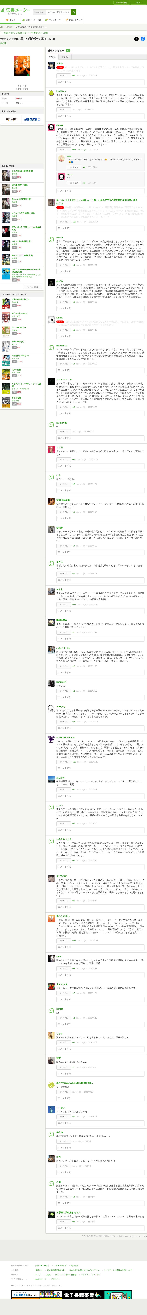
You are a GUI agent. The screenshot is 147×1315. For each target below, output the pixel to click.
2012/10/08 (92, 789)
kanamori (61, 682)
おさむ (59, 589)
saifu (58, 956)
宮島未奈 (15, 302)
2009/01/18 (92, 1018)
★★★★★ (61, 984)
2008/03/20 (88, 1092)
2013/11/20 (92, 666)
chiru (69, 156)
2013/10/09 (92, 691)
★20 (74, 460)
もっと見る (32, 287)
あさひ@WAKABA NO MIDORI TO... (74, 1083)
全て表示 (51, 57)
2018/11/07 (92, 265)
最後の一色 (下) (18, 342)
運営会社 (38, 1270)
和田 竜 (14, 344)
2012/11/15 (93, 762)
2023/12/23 (92, 75)
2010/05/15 (93, 941)
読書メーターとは (42, 1265)
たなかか (60, 777)
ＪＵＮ (59, 447)
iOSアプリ (55, 1279)
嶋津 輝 (14, 330)
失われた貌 (16, 370)
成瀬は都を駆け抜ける (20, 299)
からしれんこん (64, 839)
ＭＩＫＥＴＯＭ (64, 379)
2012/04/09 (92, 823)
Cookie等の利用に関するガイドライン (84, 1270)
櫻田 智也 (16, 372)
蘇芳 (58, 1058)
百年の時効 (16, 398)
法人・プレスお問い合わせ (65, 1275)
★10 (74, 722)
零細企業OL (62, 620)
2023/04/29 (88, 109)
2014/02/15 (93, 604)
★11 (74, 941)
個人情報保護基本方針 (56, 1270)
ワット (59, 1033)
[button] (73, 12)
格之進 (59, 1132)
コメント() (80, 75)
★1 (73, 265)
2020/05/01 (93, 150)
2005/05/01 (92, 1117)
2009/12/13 (92, 968)
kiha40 (59, 317)
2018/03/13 (92, 330)
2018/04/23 (92, 302)
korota (59, 1009)
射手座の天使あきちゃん (68, 1212)
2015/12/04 (92, 484)
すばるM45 (61, 876)
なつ (58, 1157)
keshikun (61, 91)
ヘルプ (38, 1275)
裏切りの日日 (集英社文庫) (22, 255)
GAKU (59, 125)
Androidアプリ (41, 1279)
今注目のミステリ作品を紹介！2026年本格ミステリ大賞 (25, 33)
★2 (73, 302)
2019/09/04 (93, 222)
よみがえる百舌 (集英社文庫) (23, 213)
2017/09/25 (92, 364)
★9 (73, 407)
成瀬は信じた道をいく (20, 356)
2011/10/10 (92, 860)
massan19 (61, 345)
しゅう (59, 805)
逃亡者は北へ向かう (20, 313)
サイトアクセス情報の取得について (118, 1270)
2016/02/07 (93, 459)
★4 (83, 167)
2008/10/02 (92, 1042)
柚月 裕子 (16, 316)
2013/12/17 (92, 632)
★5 (73, 632)
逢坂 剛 (9, 27)
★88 (74, 222)
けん (58, 475)
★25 (74, 762)
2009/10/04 (92, 993)
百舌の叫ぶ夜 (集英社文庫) (22, 171)
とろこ (59, 561)
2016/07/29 (88, 432)
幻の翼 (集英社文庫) (20, 185)
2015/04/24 (92, 512)
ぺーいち (60, 706)
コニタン (60, 1107)
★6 (73, 76)
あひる (59, 280)
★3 (83, 183)
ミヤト (59, 63)
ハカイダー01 (63, 648)
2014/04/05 (92, 574)
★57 (74, 150)
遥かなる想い (63, 916)
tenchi (59, 237)
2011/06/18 (92, 901)
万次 (58, 1181)
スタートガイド (60, 1265)
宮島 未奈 (15, 358)
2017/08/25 (92, 407)
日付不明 (87, 1141)
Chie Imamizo (63, 500)
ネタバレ (65, 57)
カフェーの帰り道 (19, 328)
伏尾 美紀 (15, 401)
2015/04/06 (92, 546)
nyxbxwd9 (61, 422)
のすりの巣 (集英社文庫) (21, 241)
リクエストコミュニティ (90, 1275)
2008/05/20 (92, 1067)
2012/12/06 (93, 722)
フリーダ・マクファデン (21, 389)
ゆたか (59, 527)
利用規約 (74, 1265)
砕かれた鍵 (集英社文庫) (21, 199)
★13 (74, 604)
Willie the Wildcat (65, 737)
